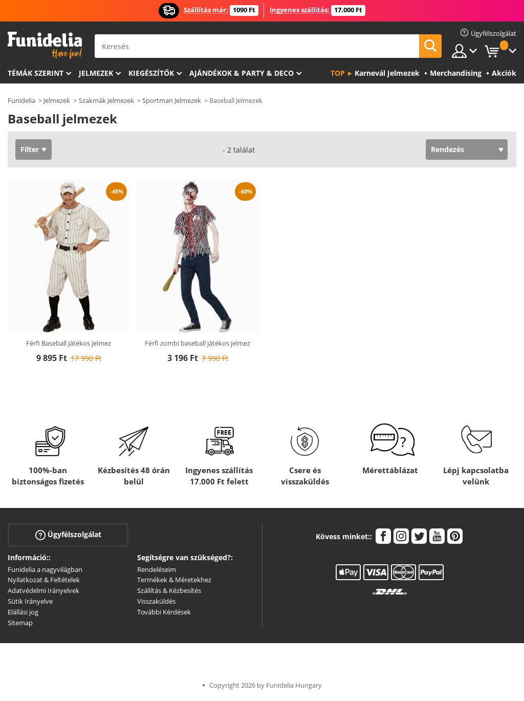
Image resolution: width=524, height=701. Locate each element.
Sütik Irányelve (30, 601)
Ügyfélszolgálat (68, 534)
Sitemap (20, 622)
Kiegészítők (151, 73)
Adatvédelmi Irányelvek (43, 590)
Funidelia (21, 100)
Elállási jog (23, 612)
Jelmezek (96, 73)
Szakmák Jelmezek (106, 100)
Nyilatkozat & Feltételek (44, 579)
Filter (29, 149)
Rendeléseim (156, 569)
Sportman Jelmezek (171, 100)
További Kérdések (164, 612)
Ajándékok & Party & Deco (241, 73)
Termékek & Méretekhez (174, 579)
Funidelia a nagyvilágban (45, 569)
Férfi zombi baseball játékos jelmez (197, 343)
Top (338, 73)
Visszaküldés (156, 601)
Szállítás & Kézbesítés (169, 590)
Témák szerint (35, 73)
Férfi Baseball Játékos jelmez (68, 343)
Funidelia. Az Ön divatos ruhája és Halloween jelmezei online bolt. (45, 45)
